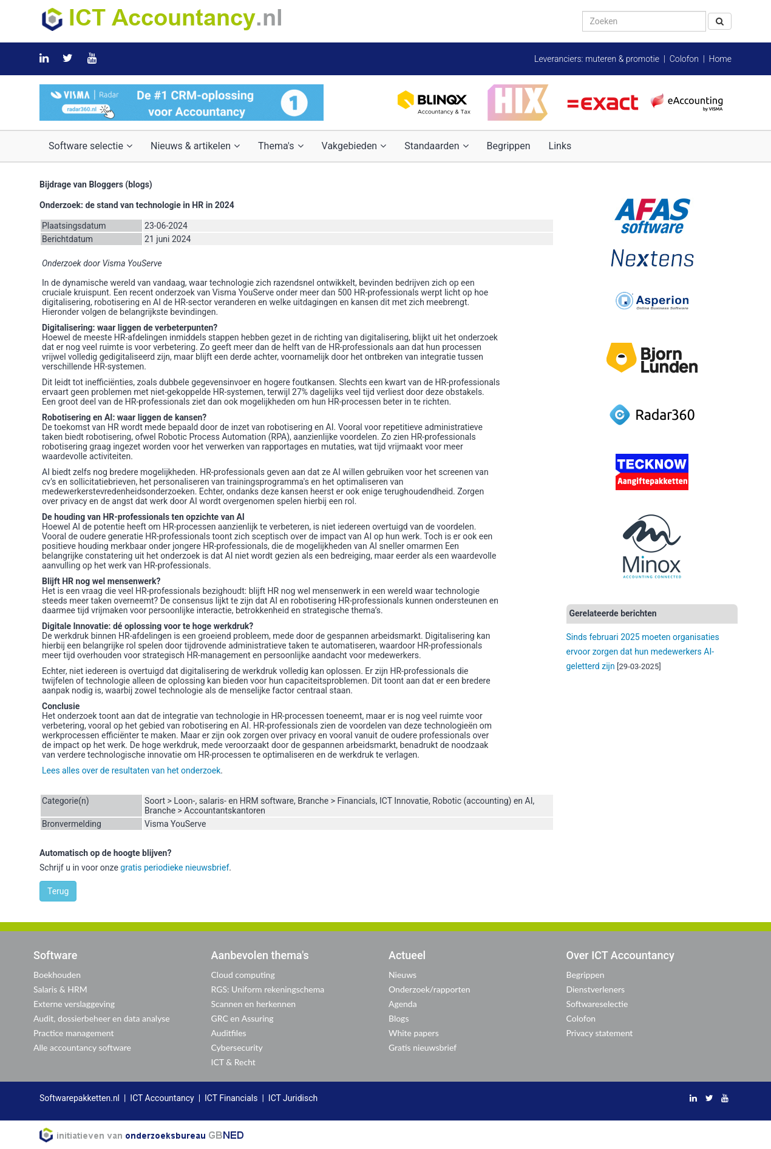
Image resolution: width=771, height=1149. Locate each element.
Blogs (399, 1018)
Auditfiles (228, 1033)
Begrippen (509, 146)
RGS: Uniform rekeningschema (268, 989)
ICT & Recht (233, 1062)
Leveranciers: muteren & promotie (596, 59)
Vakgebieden (354, 146)
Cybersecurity (237, 1047)
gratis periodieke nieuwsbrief (174, 867)
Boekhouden (57, 974)
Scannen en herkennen (253, 1004)
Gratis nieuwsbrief (423, 1047)
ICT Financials (231, 1098)
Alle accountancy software (82, 1047)
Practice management (73, 1033)
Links (560, 146)
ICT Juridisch (293, 1098)
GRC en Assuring (242, 1018)
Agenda (403, 1004)
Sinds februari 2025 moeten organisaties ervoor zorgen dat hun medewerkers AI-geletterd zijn (642, 651)
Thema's (280, 146)
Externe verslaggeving (74, 1004)
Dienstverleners (595, 989)
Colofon (684, 59)
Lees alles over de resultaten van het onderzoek (131, 770)
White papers (414, 1033)
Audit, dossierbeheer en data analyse (101, 1018)
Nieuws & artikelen (195, 146)
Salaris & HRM (60, 989)
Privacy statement (599, 1033)
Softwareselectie (597, 1004)
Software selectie (90, 146)
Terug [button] (58, 891)
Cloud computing (243, 974)
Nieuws (402, 974)
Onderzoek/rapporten (429, 989)
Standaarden (436, 146)
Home (720, 59)
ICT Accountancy (162, 1098)
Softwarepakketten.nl (79, 1098)
